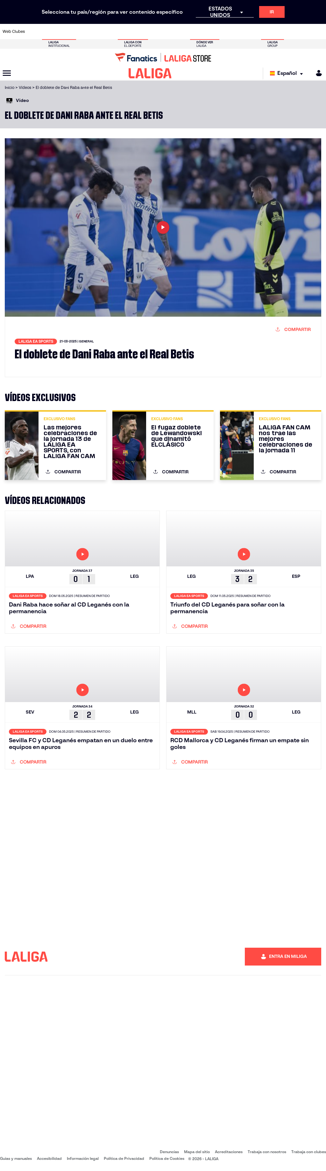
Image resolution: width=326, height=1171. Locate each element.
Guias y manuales (16, 1158)
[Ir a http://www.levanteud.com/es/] (154, 31)
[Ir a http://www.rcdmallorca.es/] (214, 31)
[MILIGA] (316, 73)
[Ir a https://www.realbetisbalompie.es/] (229, 31)
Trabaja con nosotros (267, 1152)
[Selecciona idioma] (288, 73)
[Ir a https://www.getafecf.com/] (124, 31)
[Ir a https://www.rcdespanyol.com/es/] (199, 31)
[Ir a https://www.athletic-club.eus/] (35, 31)
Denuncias (169, 1152)
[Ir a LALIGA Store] (163, 57)
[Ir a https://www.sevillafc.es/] (289, 31)
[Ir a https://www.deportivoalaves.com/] (80, 31)
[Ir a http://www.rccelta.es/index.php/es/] (184, 31)
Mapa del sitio (197, 1152)
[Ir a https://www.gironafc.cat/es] (139, 31)
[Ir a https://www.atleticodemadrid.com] (50, 31)
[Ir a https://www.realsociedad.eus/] (274, 31)
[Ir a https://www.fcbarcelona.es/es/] (109, 31)
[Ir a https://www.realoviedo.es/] (259, 31)
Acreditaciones (229, 1152)
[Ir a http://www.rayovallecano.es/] (169, 31)
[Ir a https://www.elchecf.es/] (94, 31)
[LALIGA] (150, 73)
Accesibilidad (49, 1158)
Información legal (83, 1158)
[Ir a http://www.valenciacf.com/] (303, 31)
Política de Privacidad (124, 1158)
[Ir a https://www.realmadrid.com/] (244, 31)
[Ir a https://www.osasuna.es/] (65, 31)
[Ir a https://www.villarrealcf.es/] (318, 31)
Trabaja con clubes (308, 1152)
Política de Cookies (166, 1158)
